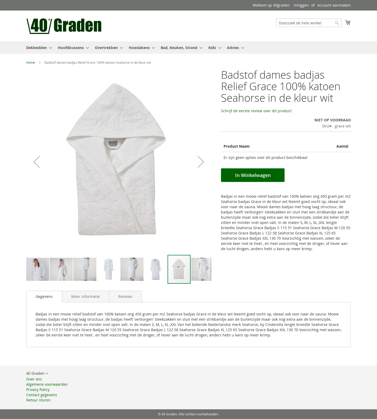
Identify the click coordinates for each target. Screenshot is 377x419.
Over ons (34, 379)
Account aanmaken (334, 5)
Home (30, 62)
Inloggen (301, 5)
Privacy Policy (37, 389)
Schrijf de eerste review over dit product (256, 110)
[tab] (44, 296)
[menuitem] (37, 47)
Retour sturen (38, 399)
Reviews (125, 296)
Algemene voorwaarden (47, 384)
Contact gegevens (41, 394)
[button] (36, 161)
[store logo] (64, 26)
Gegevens (44, 296)
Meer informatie (85, 296)
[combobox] (309, 23)
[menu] (188, 47)
